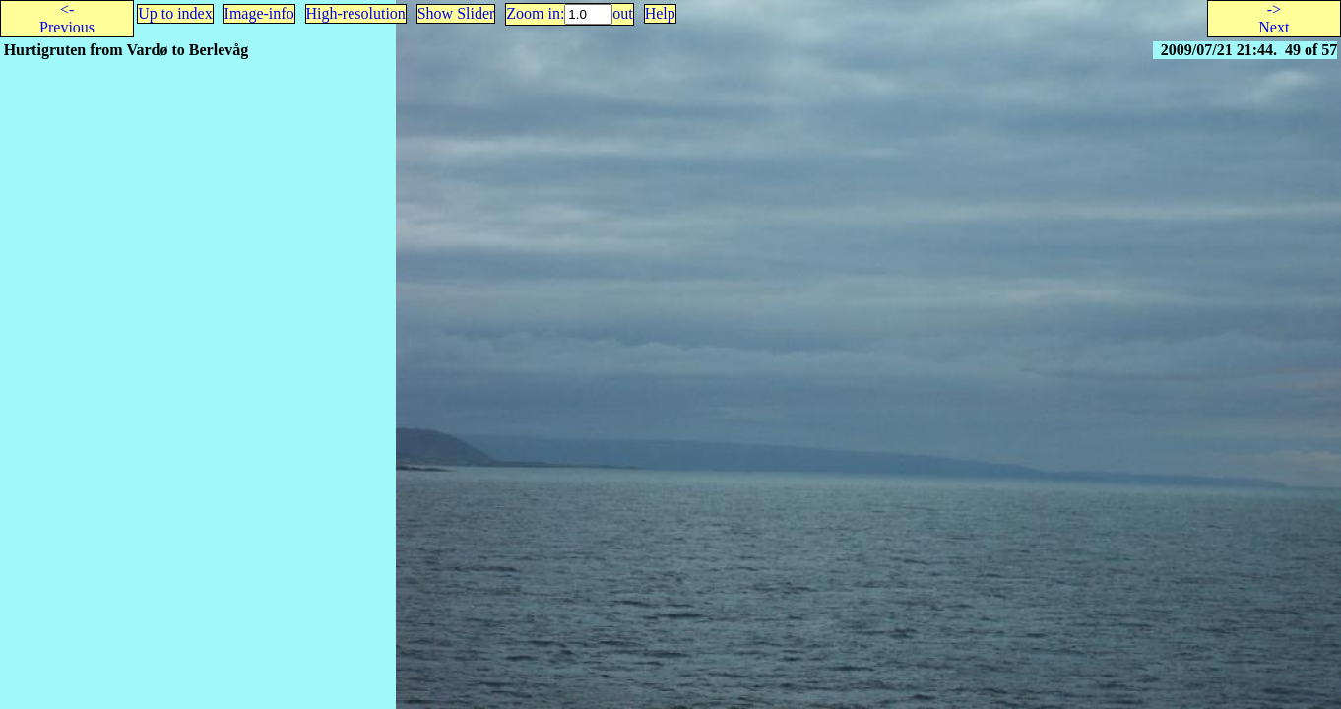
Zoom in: (535, 13)
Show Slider (456, 13)
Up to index (175, 13)
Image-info (259, 13)
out (622, 13)
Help (660, 13)
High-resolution (356, 13)
